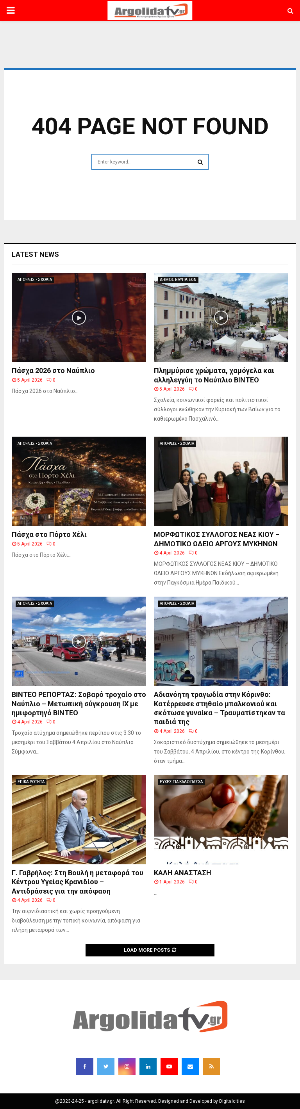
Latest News (35, 254)
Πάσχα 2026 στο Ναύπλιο (53, 370)
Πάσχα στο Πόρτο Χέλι (49, 534)
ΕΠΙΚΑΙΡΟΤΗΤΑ (31, 782)
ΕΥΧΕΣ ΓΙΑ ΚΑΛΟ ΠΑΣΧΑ (181, 782)
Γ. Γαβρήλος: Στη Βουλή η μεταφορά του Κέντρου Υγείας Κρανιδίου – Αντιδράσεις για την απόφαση (77, 882)
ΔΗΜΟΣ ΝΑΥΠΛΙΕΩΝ (178, 279)
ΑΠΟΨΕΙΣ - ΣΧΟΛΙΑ (35, 279)
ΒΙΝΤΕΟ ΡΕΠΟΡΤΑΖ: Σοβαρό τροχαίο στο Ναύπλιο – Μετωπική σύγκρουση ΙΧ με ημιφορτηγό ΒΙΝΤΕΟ (79, 703)
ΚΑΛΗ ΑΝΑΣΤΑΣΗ (182, 873)
